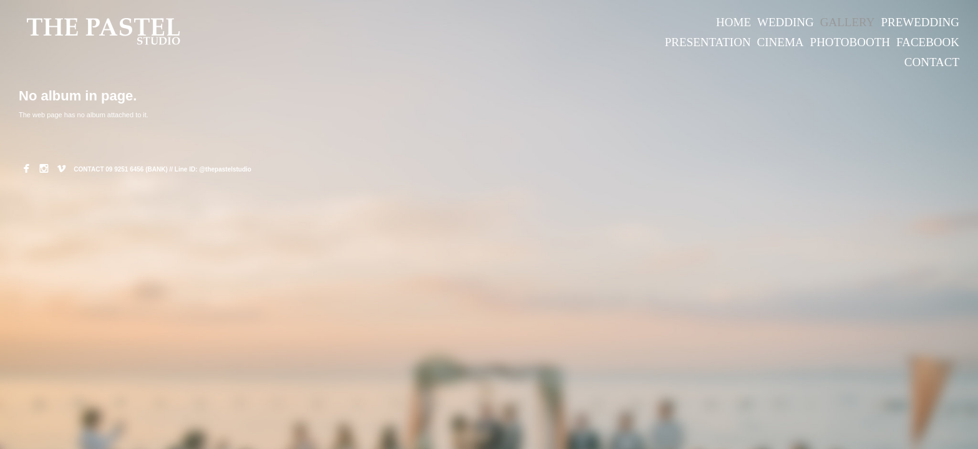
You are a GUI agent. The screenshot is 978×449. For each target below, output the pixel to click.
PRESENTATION (708, 42)
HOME (733, 22)
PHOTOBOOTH (850, 42)
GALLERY (847, 22)
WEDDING (785, 22)
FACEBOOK (927, 42)
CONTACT (931, 62)
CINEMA (780, 42)
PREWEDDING (920, 22)
